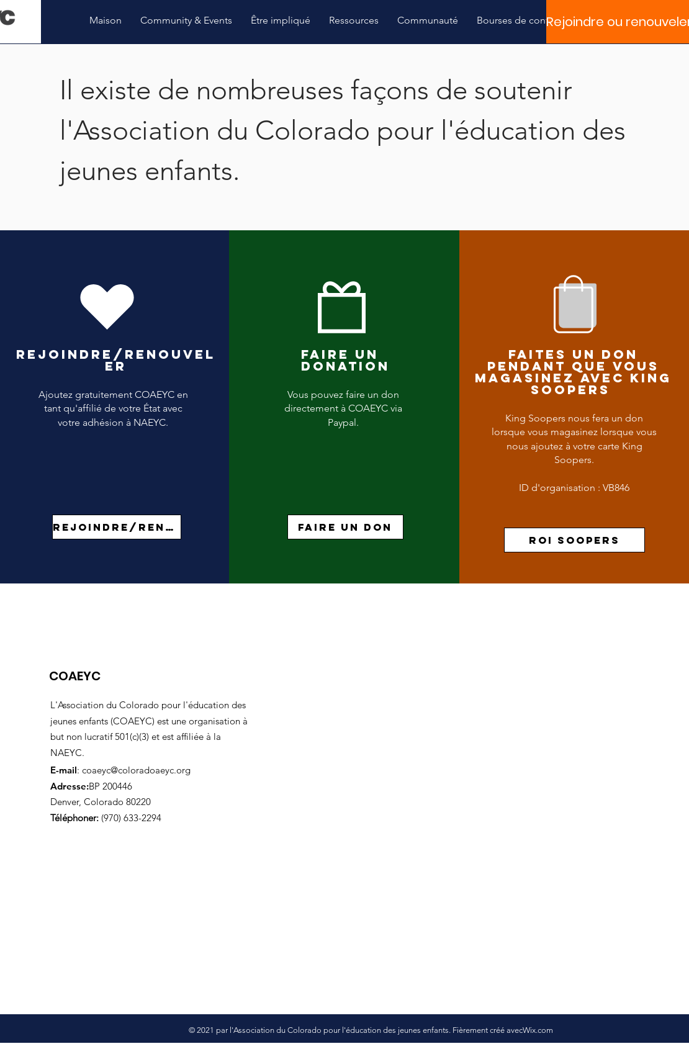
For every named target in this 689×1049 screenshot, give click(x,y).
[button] (186, 20)
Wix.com (538, 1030)
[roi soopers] (574, 540)
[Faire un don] (345, 527)
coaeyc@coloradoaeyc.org (136, 770)
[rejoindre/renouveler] (116, 527)
